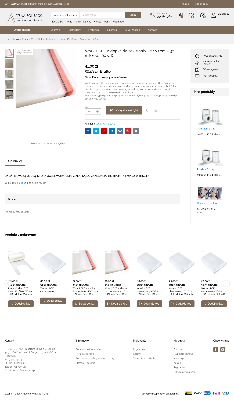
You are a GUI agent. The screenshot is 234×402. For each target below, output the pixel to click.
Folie (69, 21)
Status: (88, 77)
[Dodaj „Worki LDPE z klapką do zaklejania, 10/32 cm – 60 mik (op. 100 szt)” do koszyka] (85, 303)
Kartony (87, 21)
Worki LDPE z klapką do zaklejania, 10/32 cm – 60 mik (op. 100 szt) (85, 291)
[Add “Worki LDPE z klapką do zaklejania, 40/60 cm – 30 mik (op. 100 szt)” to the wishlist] (148, 110)
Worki (107, 21)
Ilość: (87, 107)
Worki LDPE (109, 123)
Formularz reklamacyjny (88, 349)
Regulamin (179, 367)
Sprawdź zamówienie (144, 358)
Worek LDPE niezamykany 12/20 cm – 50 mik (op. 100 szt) (181, 291)
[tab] (15, 163)
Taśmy (77, 21)
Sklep (25, 39)
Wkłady (97, 21)
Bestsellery (74, 30)
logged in (23, 183)
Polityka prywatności (184, 372)
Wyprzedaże (132, 30)
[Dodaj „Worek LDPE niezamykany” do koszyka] (53, 301)
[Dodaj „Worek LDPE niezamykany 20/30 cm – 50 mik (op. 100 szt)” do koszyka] (214, 303)
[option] (21, 281)
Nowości (112, 30)
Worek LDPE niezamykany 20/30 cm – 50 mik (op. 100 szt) (213, 291)
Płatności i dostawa (85, 363)
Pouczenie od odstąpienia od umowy (95, 358)
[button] (156, 110)
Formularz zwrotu (85, 354)
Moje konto (139, 349)
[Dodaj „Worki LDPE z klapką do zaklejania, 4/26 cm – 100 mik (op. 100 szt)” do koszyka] (117, 303)
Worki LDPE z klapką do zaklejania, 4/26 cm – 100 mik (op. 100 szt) (117, 291)
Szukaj (133, 15)
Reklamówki (118, 21)
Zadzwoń (162, 13)
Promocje (94, 30)
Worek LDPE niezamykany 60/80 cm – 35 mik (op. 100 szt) (149, 291)
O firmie (55, 30)
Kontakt (186, 4)
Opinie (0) (15, 161)
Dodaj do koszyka (126, 110)
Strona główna (12, 39)
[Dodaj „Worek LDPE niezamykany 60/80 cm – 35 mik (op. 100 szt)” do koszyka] (149, 303)
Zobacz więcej (61, 4)
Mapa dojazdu (201, 4)
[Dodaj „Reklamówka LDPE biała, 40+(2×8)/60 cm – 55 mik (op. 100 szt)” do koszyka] (21, 303)
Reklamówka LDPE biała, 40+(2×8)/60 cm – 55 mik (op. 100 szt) (20, 291)
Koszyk (137, 354)
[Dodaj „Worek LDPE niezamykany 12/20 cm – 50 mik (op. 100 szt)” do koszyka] (181, 303)
